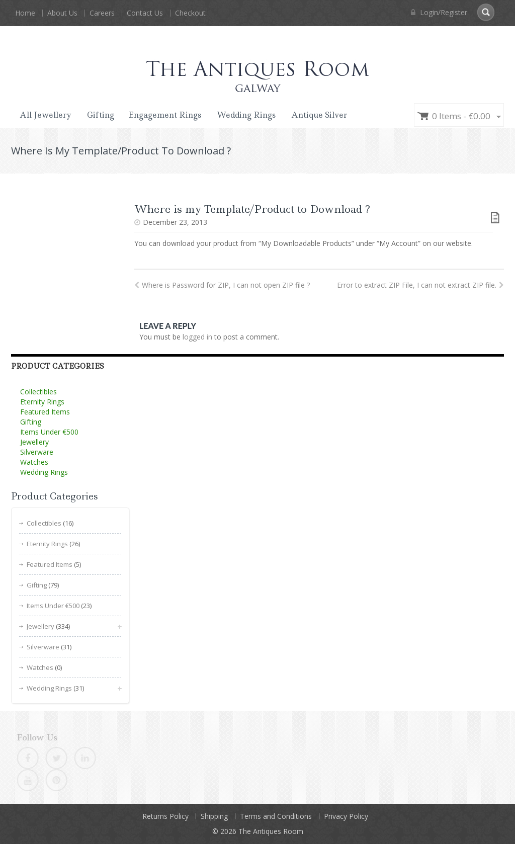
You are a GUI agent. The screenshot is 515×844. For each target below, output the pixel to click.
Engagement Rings (164, 115)
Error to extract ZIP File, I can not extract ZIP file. (420, 285)
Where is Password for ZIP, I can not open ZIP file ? (222, 285)
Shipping (214, 816)
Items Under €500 (49, 432)
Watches (34, 462)
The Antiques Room (270, 831)
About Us (62, 13)
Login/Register (439, 12)
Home (25, 13)
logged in (197, 337)
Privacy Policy (346, 816)
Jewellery (34, 442)
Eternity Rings (42, 401)
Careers (102, 13)
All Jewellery (45, 115)
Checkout (190, 13)
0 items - (461, 116)
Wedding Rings (246, 115)
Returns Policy (165, 816)
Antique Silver (319, 115)
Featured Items (45, 411)
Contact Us (145, 13)
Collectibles (38, 391)
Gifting (100, 115)
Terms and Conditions (276, 816)
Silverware (36, 452)
